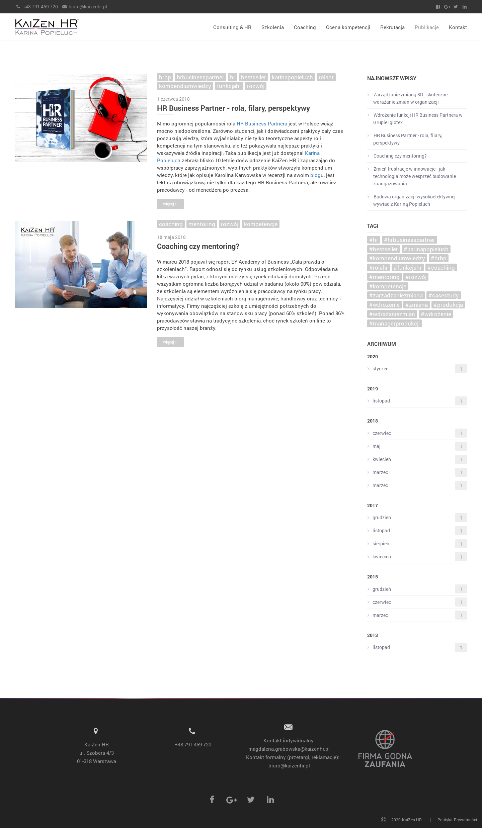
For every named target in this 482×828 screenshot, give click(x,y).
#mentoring (384, 277)
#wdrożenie (436, 314)
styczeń (417, 368)
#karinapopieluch (426, 249)
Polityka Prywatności (457, 819)
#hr (373, 240)
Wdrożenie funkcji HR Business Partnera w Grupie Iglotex (415, 118)
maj (417, 446)
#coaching (441, 267)
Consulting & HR (232, 27)
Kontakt (458, 27)
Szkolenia (272, 27)
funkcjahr (229, 86)
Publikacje (427, 27)
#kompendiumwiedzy (397, 258)
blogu (317, 175)
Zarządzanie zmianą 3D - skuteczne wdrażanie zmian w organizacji (407, 98)
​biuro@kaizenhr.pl (289, 765)
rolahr (326, 77)
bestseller (253, 77)
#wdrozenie (384, 304)
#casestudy (443, 295)
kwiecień (417, 459)
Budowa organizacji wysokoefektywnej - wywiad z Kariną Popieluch (412, 200)
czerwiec (417, 433)
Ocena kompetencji (348, 27)
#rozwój (415, 277)
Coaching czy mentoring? (198, 246)
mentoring (201, 224)
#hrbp (439, 258)
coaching (171, 224)
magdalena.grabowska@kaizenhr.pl (289, 748)
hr (232, 77)
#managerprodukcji (394, 323)
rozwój (255, 86)
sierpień (417, 543)
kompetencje (260, 224)
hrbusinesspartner (200, 77)
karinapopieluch (292, 77)
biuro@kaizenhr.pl (84, 6)
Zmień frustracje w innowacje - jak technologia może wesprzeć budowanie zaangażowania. (411, 176)
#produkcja (448, 304)
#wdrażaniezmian (392, 314)
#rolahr (378, 267)
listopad (417, 400)
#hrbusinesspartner (409, 240)
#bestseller (383, 249)
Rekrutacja (392, 27)
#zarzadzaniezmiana (396, 295)
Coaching (305, 27)
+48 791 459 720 (36, 6)
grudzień (417, 517)
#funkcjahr (408, 267)
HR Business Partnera (262, 123)
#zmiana (416, 304)
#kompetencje (387, 286)
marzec (417, 472)
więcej (170, 203)
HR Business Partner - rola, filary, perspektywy (233, 108)
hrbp (165, 77)
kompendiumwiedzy (185, 86)
